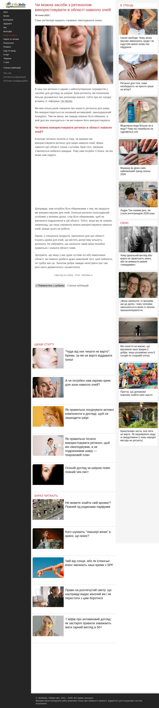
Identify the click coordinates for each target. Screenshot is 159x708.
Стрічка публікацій (77, 285)
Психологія (8, 43)
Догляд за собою (64, 275)
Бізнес (6, 16)
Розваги (7, 47)
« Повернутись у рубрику (50, 285)
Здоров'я (7, 23)
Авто (5, 12)
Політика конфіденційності (16, 81)
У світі (6, 62)
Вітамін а (87, 275)
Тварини (7, 58)
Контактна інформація (14, 77)
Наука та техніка (11, 39)
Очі (78, 275)
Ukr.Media (66, 101)
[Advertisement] (74, 182)
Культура (7, 31)
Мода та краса (10, 35)
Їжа (5, 27)
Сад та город (9, 51)
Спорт (6, 54)
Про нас (7, 73)
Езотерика (8, 20)
